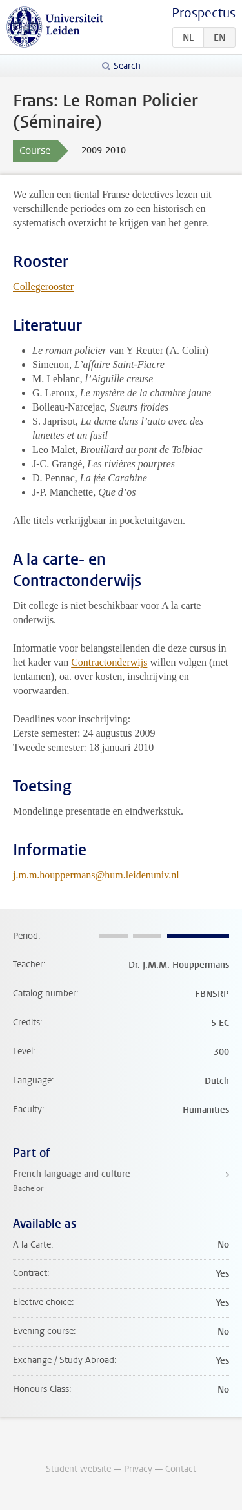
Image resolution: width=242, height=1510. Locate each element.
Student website (78, 1469)
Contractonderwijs (109, 662)
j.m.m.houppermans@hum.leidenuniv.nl (96, 874)
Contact (180, 1469)
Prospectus (204, 13)
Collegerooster (43, 286)
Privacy (138, 1469)
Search (127, 66)
